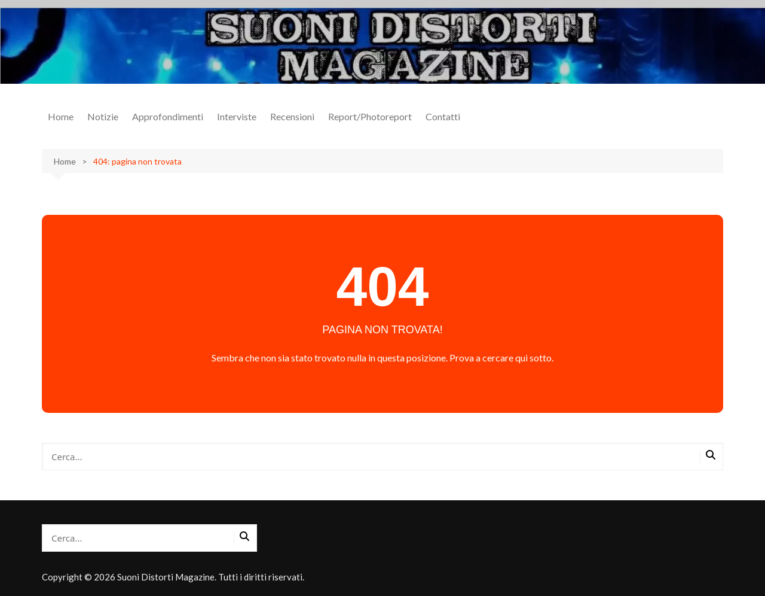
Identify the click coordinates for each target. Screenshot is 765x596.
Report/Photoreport (370, 116)
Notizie (102, 116)
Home (61, 116)
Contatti (443, 116)
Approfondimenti (167, 116)
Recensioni (292, 116)
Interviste (236, 116)
